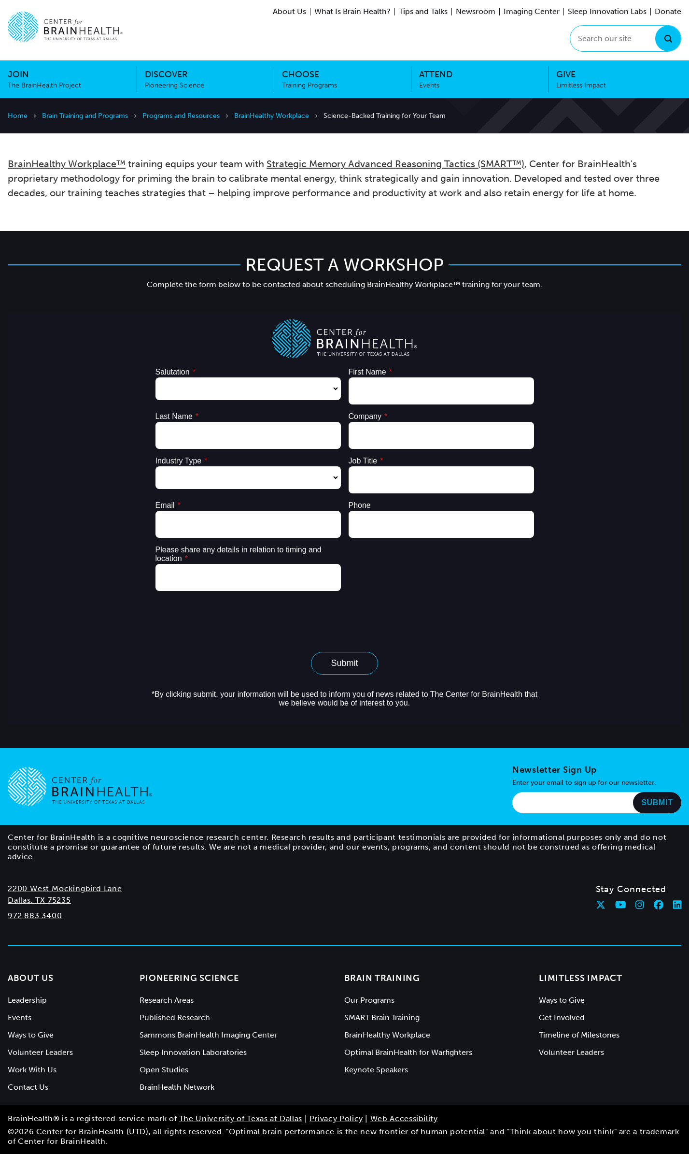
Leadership (27, 1000)
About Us (289, 11)
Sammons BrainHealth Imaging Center (208, 1034)
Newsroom (475, 11)
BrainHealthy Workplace (271, 116)
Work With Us (32, 1069)
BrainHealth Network (177, 1087)
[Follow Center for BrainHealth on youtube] (620, 904)
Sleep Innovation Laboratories (193, 1052)
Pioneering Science (189, 978)
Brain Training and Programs (85, 116)
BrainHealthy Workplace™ (67, 164)
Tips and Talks (423, 11)
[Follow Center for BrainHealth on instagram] (639, 904)
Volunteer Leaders (40, 1052)
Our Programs (369, 1000)
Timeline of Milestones (579, 1034)
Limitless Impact (580, 978)
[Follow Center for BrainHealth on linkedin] (677, 904)
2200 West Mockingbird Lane (65, 888)
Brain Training (382, 978)
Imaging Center (532, 11)
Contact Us (28, 1087)
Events (19, 1017)
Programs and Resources (181, 116)
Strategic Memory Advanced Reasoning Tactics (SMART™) (395, 164)
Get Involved (562, 1017)
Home (18, 116)
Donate (668, 11)
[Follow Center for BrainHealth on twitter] (600, 904)
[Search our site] (625, 38)
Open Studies (164, 1069)
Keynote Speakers (376, 1069)
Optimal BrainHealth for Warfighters (408, 1052)
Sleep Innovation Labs (607, 11)
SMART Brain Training (382, 1017)
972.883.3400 (35, 915)
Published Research (175, 1017)
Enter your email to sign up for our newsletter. (584, 783)
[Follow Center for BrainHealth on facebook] (658, 904)
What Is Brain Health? (352, 11)
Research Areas (167, 1000)
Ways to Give (31, 1034)
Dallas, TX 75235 (39, 900)
